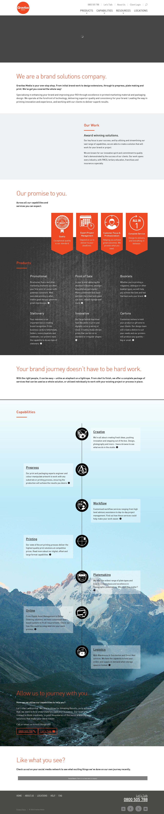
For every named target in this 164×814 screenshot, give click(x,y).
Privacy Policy (21, 810)
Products (86, 11)
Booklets (126, 276)
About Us (121, 5)
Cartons (125, 313)
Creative (99, 432)
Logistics (99, 649)
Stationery (37, 313)
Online (30, 610)
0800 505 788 (93, 5)
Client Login (135, 5)
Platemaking (102, 575)
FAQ (60, 795)
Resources (123, 11)
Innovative (82, 313)
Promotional (38, 276)
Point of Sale (84, 276)
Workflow (100, 503)
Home (19, 795)
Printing (31, 539)
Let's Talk (108, 5)
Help (52, 795)
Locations (141, 11)
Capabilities (104, 11)
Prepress (32, 467)
